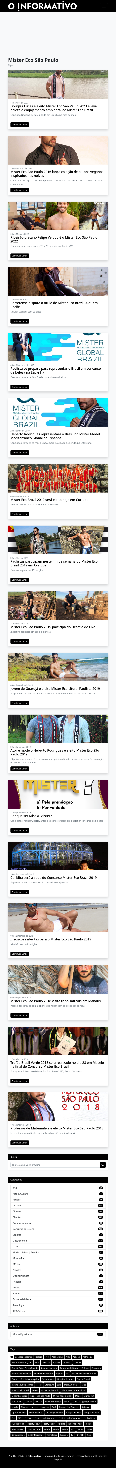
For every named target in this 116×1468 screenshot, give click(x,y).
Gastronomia (20, 1240)
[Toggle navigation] (104, 6)
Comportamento (22, 1223)
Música (17, 1264)
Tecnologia (19, 1305)
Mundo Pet (19, 1258)
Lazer (16, 1246)
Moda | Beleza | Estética (26, 1252)
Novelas (17, 1270)
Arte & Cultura (20, 1193)
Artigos (17, 1199)
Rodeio (16, 1287)
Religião (17, 1281)
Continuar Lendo (20, 124)
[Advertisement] (58, 34)
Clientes (17, 1217)
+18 (15, 1187)
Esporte (17, 1234)
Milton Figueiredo (22, 1334)
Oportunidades (21, 1275)
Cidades (17, 1205)
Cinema (17, 1211)
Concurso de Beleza (23, 1229)
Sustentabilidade (22, 1299)
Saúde (16, 1293)
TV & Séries (19, 1311)
